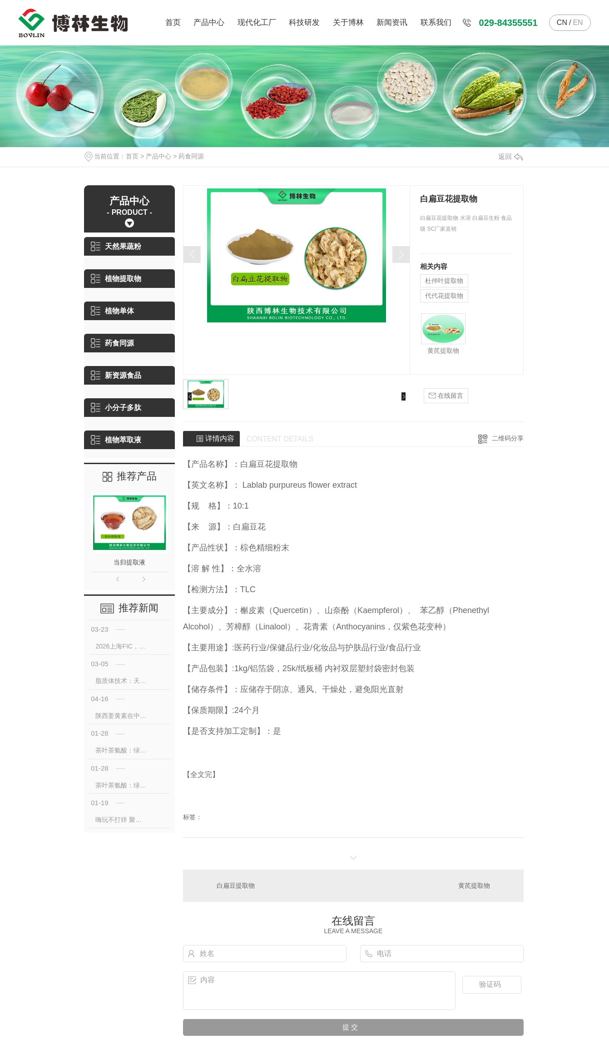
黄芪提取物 (443, 350)
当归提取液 (129, 562)
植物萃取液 (116, 440)
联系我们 (436, 22)
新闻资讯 (391, 22)
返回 (510, 156)
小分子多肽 (116, 407)
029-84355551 (508, 23)
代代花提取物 (444, 295)
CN (562, 22)
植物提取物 (116, 278)
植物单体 (112, 311)
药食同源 (191, 156)
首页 (173, 22)
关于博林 (348, 22)
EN (578, 22)
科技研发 (304, 22)
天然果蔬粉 (116, 246)
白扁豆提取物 (236, 885)
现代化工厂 (257, 22)
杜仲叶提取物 (444, 280)
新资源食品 (116, 375)
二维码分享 (508, 438)
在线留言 (446, 396)
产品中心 (208, 22)
